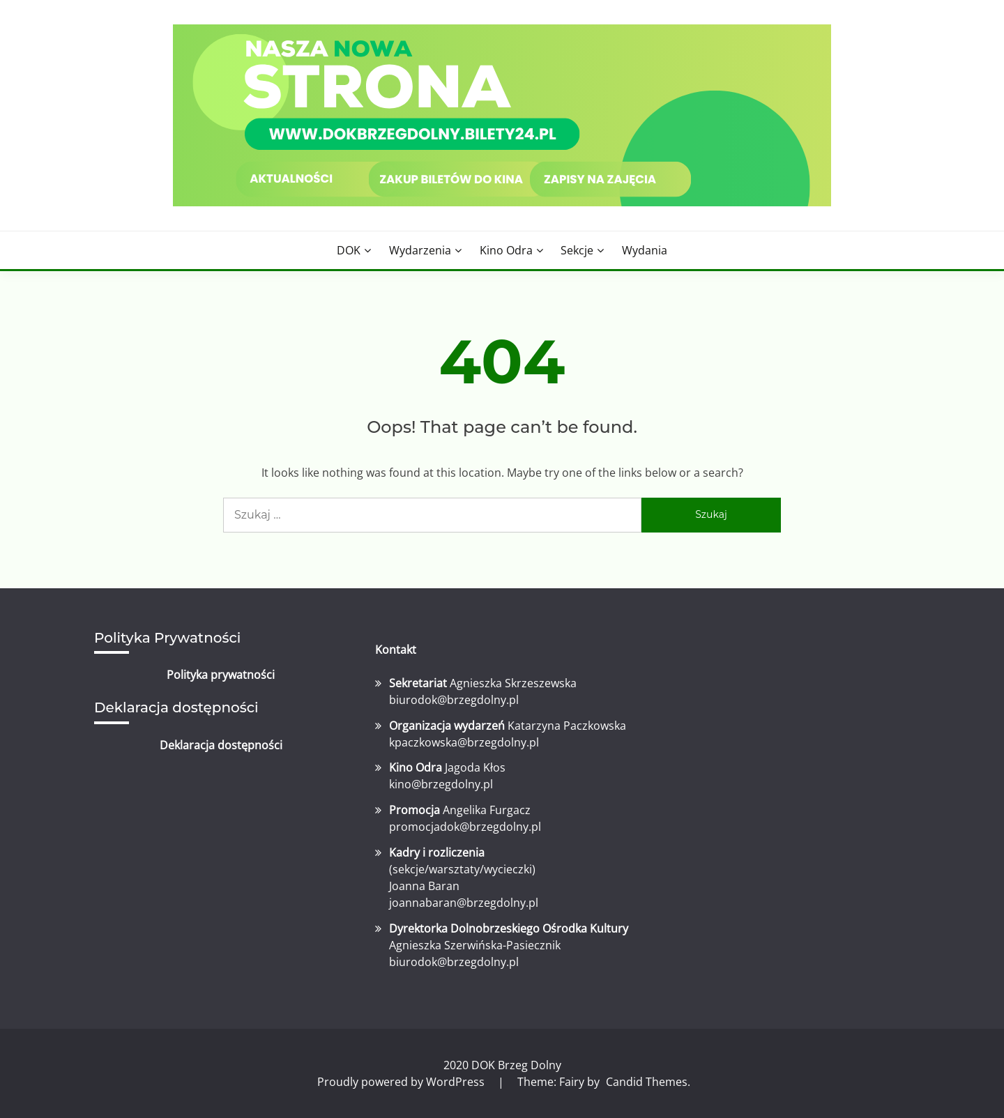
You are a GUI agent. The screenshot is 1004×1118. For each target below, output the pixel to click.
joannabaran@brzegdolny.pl (463, 902)
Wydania (644, 250)
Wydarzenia (420, 250)
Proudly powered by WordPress (402, 1081)
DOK (348, 250)
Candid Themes (646, 1081)
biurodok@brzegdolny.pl (454, 699)
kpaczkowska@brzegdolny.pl (464, 742)
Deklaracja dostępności (221, 745)
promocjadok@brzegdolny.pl (465, 826)
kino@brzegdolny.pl (441, 784)
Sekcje (577, 250)
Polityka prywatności (221, 674)
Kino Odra (506, 250)
